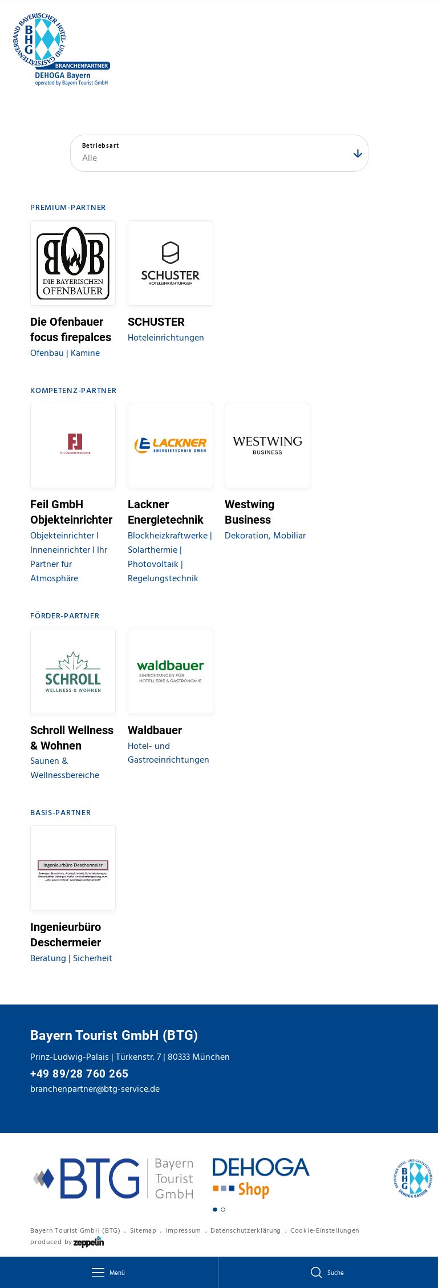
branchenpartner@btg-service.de (95, 1089)
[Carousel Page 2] (223, 1210)
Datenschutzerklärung (245, 1230)
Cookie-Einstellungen (324, 1230)
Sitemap (143, 1230)
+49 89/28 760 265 (79, 1074)
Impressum (183, 1230)
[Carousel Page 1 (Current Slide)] (215, 1210)
